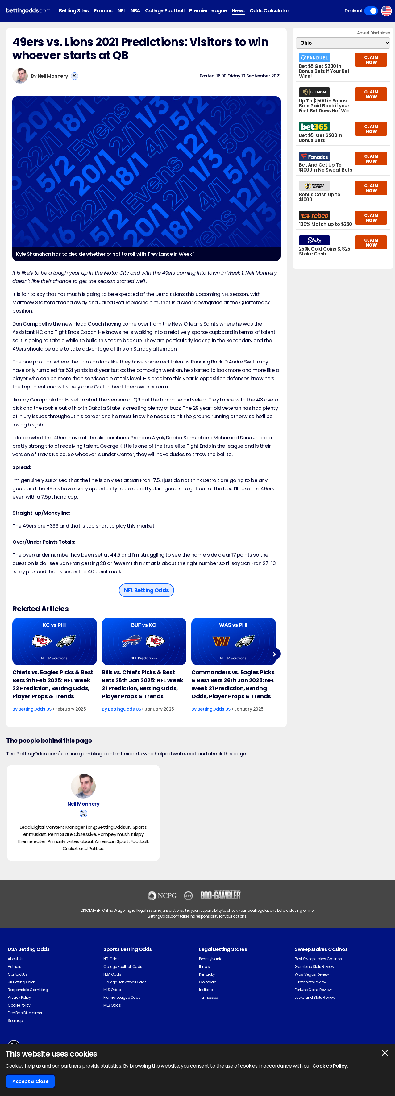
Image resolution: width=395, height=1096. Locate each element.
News (238, 10)
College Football (164, 10)
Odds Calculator (269, 10)
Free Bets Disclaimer (25, 1012)
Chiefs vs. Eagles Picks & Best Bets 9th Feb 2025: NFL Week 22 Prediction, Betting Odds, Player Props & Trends (52, 684)
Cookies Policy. (330, 1065)
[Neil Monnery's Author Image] (83, 786)
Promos (103, 10)
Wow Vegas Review (312, 974)
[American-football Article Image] (54, 641)
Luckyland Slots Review (315, 997)
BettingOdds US (35, 709)
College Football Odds (122, 966)
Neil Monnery (53, 76)
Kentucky (207, 974)
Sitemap (15, 1020)
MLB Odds (112, 1005)
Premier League (208, 10)
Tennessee (208, 997)
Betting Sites (74, 10)
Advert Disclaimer (373, 33)
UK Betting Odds (22, 982)
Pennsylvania (210, 958)
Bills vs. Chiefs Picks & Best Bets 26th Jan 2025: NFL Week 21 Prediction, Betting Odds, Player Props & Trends (142, 684)
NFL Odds (111, 958)
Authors (14, 966)
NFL (122, 10)
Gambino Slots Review (314, 966)
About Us (15, 958)
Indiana (206, 989)
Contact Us (17, 974)
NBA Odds (112, 974)
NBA (135, 10)
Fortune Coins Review (313, 989)
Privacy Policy (19, 997)
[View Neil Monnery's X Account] (74, 76)
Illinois (204, 966)
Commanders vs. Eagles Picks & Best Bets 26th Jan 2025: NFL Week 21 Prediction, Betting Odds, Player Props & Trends (233, 684)
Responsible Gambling (28, 989)
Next (274, 654)
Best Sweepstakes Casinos (318, 958)
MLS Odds (112, 989)
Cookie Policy (19, 1005)
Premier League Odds (121, 997)
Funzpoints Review (310, 982)
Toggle (371, 10)
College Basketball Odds (125, 982)
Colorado (207, 982)
